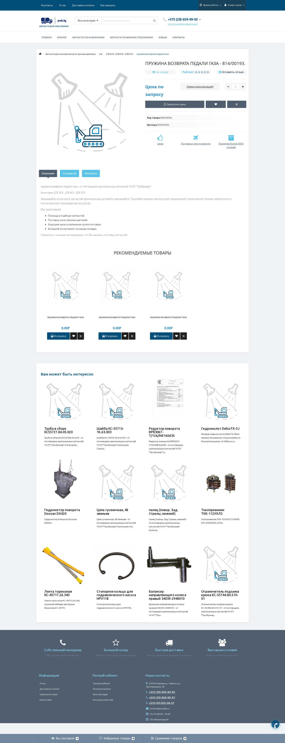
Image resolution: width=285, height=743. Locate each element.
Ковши (162, 37)
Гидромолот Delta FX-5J (220, 428)
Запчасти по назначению (88, 37)
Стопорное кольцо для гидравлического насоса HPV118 (116, 602)
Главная (47, 37)
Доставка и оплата (65, 5)
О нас (44, 5)
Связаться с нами (49, 705)
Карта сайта (46, 710)
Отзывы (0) (69, 173)
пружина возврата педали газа (65, 317)
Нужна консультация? (200, 86)
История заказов (102, 699)
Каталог (62, 37)
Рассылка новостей (103, 710)
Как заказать (90, 5)
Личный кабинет (101, 694)
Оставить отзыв (233, 72)
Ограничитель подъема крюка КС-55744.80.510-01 (220, 602)
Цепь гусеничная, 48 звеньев (112, 515)
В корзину (58, 335)
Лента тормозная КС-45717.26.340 (58, 600)
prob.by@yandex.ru (158, 719)
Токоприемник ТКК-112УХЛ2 (212, 515)
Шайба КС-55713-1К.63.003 (110, 430)
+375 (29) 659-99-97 (160, 708)
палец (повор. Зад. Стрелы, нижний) (163, 515)
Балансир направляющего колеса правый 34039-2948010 (167, 602)
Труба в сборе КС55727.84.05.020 (58, 430)
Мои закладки (100, 705)
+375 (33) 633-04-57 (160, 713)
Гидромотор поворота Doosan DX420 (62, 515)
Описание (48, 173)
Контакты (110, 5)
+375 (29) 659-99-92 (160, 702)
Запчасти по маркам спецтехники (131, 37)
